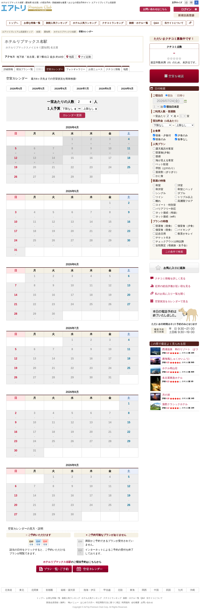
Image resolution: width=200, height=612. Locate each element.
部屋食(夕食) (163, 152)
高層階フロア (185, 200)
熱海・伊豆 (90, 590)
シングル (161, 193)
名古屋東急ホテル (172, 377)
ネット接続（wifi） (166, 216)
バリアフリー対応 (166, 208)
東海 (132, 590)
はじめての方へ (87, 602)
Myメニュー (73, 602)
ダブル (181, 193)
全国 (38, 32)
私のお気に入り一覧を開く (167, 293)
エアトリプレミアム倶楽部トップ (17, 32)
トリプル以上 (185, 197)
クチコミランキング (112, 23)
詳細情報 (8, 69)
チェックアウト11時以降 (170, 241)
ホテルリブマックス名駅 (65, 32)
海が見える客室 (164, 160)
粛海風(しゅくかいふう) (175, 358)
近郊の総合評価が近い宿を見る (170, 286)
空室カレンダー (54, 69)
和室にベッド (185, 189)
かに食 (159, 175)
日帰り (180, 95)
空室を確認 (174, 76)
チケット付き (163, 237)
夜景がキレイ (185, 233)
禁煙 (158, 156)
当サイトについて (173, 23)
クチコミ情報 (113, 69)
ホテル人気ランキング (85, 23)
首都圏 (49, 590)
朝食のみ (161, 139)
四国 (168, 590)
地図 (70, 56)
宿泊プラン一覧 (24, 69)
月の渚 (166, 394)
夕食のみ (183, 135)
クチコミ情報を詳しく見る (167, 278)
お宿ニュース (95, 69)
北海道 (8, 590)
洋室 (180, 185)
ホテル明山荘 (169, 368)
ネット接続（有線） (167, 212)
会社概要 (135, 602)
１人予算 (53, 108)
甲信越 (107, 590)
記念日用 (161, 233)
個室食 (186, 225)
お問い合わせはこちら (155, 9)
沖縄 (192, 590)
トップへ (13, 23)
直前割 (167, 172)
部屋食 (164, 225)
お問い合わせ (147, 602)
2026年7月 (83, 88)
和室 (158, 185)
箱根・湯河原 (68, 590)
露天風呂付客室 (164, 148)
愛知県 (47, 32)
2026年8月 (105, 88)
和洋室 (159, 189)
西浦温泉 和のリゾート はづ (180, 349)
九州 (180, 590)
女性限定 (172, 245)
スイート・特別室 (166, 204)
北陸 (120, 590)
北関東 (34, 590)
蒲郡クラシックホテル (175, 404)
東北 (21, 590)
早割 (166, 168)
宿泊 (169, 95)
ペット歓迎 (162, 164)
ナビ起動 (84, 56)
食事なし (183, 139)
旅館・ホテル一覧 (138, 23)
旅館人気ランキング (56, 23)
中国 (156, 590)
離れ (158, 200)
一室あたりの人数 (72, 101)
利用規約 (126, 602)
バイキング (184, 229)
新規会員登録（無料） (56, 602)
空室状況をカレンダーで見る (169, 301)
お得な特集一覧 (32, 23)
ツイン (159, 197)
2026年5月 (38, 88)
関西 (144, 590)
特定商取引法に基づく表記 (108, 602)
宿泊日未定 (171, 106)
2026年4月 (16, 88)
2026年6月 (60, 88)
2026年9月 (127, 88)
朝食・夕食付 (163, 135)
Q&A (156, 23)
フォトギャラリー (75, 69)
